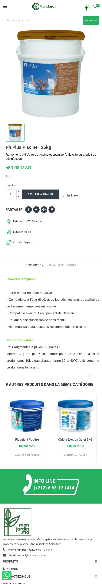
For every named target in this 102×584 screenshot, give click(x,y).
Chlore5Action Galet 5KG (75, 439)
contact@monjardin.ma (31, 555)
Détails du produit (63, 265)
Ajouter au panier (41, 194)
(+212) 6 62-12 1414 (54, 487)
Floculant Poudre (27, 439)
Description (34, 265)
